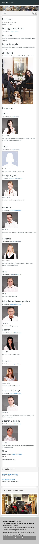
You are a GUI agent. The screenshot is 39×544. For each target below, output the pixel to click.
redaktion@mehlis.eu (15, 210)
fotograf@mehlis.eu (16, 454)
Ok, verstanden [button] (19, 538)
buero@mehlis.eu (14, 117)
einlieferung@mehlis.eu (16, 178)
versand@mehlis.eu (15, 333)
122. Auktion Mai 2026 (8, 479)
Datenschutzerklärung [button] (16, 535)
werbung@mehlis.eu (15, 275)
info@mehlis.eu (14, 32)
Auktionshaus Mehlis (7, 3)
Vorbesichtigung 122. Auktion (10, 474)
